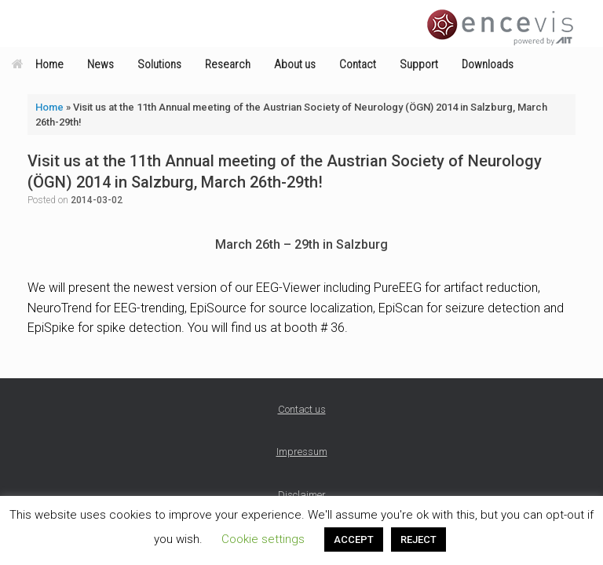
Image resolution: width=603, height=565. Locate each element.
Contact (357, 64)
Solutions (159, 64)
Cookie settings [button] (263, 539)
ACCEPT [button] (354, 539)
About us (295, 64)
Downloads (487, 64)
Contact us (302, 409)
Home (38, 64)
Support (419, 64)
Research (227, 64)
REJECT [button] (418, 539)
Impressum (301, 451)
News (100, 64)
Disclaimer (302, 495)
